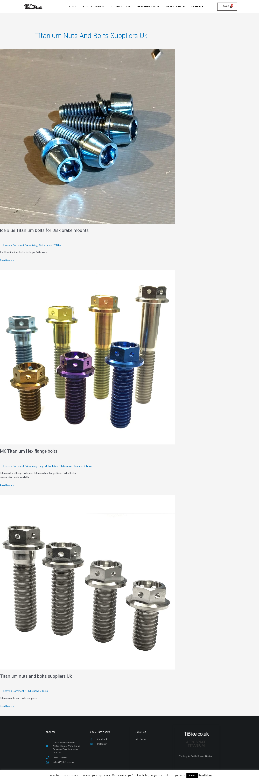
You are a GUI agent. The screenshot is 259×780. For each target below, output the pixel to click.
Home (72, 6)
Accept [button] (192, 775)
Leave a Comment (13, 245)
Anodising (32, 245)
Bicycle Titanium (93, 6)
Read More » (7, 260)
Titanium (78, 466)
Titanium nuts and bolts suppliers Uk (36, 676)
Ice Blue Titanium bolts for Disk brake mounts (44, 230)
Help (41, 466)
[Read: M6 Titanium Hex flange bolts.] (87, 357)
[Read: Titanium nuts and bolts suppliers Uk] (87, 582)
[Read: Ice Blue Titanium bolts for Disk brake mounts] (87, 136)
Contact (197, 6)
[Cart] (227, 7)
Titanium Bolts (148, 7)
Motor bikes (51, 466)
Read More (205, 775)
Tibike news (45, 245)
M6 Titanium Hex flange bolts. (29, 451)
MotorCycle (120, 7)
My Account (175, 7)
